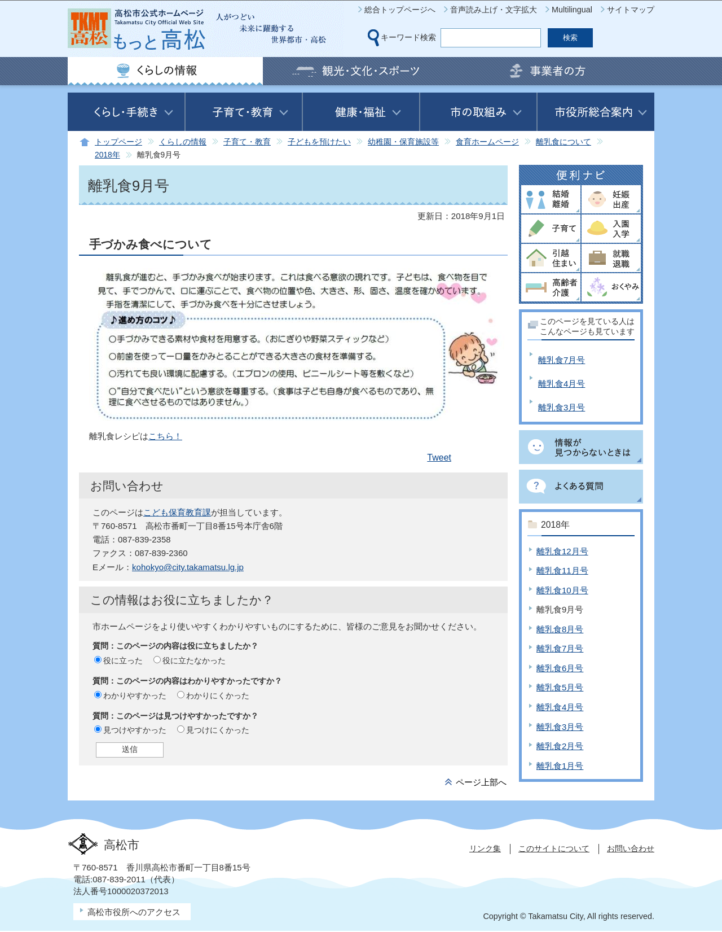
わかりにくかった (217, 695)
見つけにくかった (217, 729)
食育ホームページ (487, 142)
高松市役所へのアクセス (133, 912)
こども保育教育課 (177, 512)
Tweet (439, 457)
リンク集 (485, 848)
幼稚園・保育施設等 (403, 142)
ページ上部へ (481, 782)
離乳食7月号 (561, 360)
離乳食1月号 (559, 766)
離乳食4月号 (561, 383)
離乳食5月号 (559, 687)
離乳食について (563, 142)
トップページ (118, 142)
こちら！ (165, 436)
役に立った (123, 660)
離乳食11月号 (562, 570)
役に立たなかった (194, 660)
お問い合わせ (630, 848)
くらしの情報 (182, 142)
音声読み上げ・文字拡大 (493, 9)
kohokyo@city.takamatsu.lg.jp (188, 567)
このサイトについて (553, 848)
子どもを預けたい (319, 142)
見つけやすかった (134, 729)
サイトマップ (630, 9)
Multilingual (572, 9)
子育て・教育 (247, 142)
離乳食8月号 (559, 629)
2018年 (107, 155)
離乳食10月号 (562, 590)
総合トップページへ (399, 9)
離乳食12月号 (562, 551)
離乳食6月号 (559, 668)
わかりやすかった (134, 695)
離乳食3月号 (561, 407)
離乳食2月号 (559, 746)
